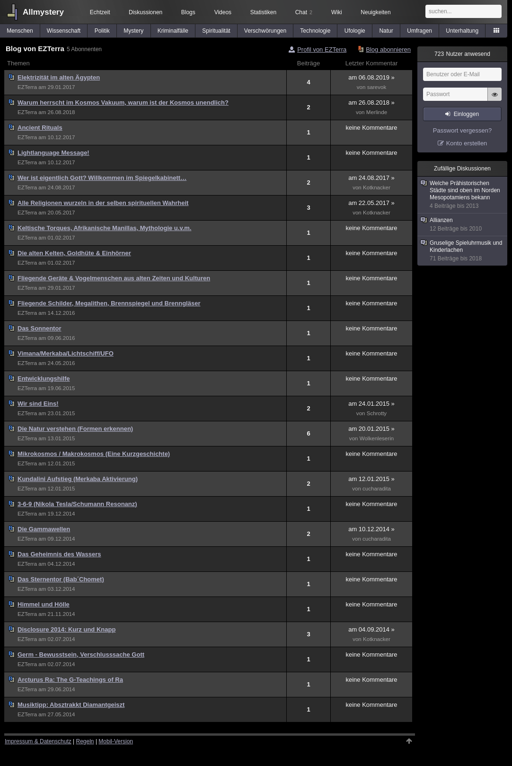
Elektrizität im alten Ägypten (59, 77)
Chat (303, 12)
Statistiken (263, 12)
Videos (222, 12)
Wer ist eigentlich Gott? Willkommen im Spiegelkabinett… (102, 177)
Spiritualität (216, 30)
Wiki (336, 12)
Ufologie (354, 30)
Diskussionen (145, 12)
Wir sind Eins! (38, 403)
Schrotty (377, 413)
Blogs (188, 12)
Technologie (315, 30)
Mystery (133, 30)
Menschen (20, 30)
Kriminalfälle (173, 30)
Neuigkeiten (375, 12)
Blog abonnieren (388, 49)
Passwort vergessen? (462, 130)
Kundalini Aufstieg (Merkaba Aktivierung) (78, 478)
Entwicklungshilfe (44, 378)
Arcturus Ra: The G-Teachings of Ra (70, 679)
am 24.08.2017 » (371, 177)
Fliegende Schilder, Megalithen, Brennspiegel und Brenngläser (109, 303)
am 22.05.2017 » (371, 202)
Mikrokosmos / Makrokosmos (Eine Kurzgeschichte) (94, 453)
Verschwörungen (265, 30)
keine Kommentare (371, 127)
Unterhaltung (462, 30)
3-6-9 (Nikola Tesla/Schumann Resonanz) (77, 504)
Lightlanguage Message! (53, 152)
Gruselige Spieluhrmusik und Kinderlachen (463, 251)
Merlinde (376, 112)
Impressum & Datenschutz (38, 741)
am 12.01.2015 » (371, 478)
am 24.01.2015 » (371, 403)
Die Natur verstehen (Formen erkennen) (75, 428)
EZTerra (27, 87)
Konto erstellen (466, 143)
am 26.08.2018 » (371, 102)
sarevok (377, 87)
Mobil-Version (115, 741)
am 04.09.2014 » (371, 629)
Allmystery (43, 12)
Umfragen (419, 30)
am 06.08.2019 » (371, 77)
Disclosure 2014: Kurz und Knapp (66, 629)
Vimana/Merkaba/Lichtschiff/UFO (66, 353)
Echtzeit (100, 12)
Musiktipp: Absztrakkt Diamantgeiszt (71, 704)
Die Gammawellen (44, 529)
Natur (386, 30)
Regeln (85, 741)
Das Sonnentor (39, 328)
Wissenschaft (63, 30)
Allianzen (463, 224)
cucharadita (376, 488)
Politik (102, 30)
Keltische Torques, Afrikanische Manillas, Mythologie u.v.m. (104, 228)
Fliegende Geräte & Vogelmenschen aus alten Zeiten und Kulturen (114, 278)
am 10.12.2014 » (371, 529)
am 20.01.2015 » (371, 428)
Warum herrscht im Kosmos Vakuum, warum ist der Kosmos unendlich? (123, 102)
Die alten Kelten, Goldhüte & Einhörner (74, 253)
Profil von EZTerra (321, 49)
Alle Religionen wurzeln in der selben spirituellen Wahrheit (103, 202)
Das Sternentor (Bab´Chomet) (61, 579)
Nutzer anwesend (462, 54)
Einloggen (466, 114)
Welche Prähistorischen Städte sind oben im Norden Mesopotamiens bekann (463, 195)
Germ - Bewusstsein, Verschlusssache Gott (81, 654)
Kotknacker (376, 187)
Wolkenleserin (377, 438)
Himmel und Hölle (44, 604)
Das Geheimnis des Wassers (59, 554)
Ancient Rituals (40, 127)
